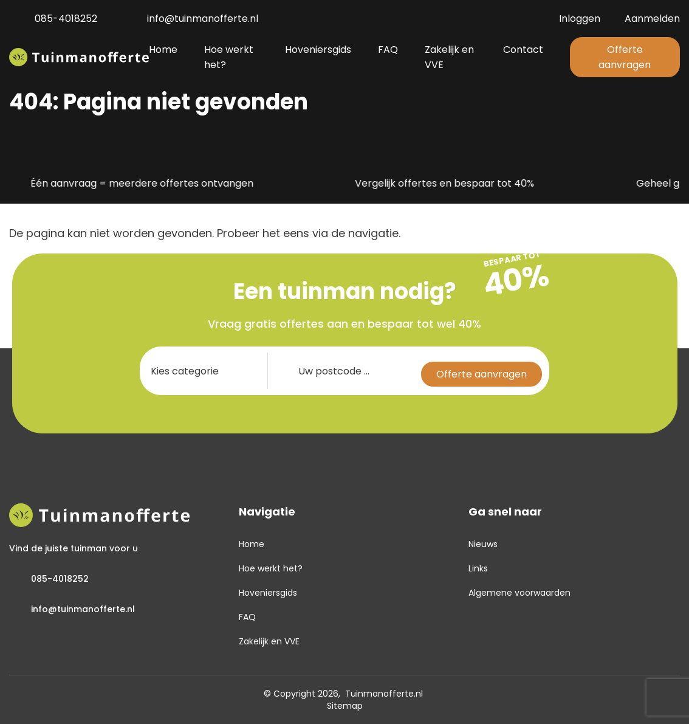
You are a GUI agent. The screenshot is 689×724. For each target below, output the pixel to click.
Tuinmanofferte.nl (384, 694)
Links (478, 568)
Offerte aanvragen (624, 57)
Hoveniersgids (268, 593)
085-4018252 (53, 19)
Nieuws (483, 544)
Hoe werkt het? (271, 568)
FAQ (247, 617)
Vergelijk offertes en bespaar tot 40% (434, 183)
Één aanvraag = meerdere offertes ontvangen (131, 183)
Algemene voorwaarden (519, 593)
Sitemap (345, 706)
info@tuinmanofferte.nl (190, 19)
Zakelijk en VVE (269, 641)
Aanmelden (652, 19)
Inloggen (579, 19)
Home (251, 544)
